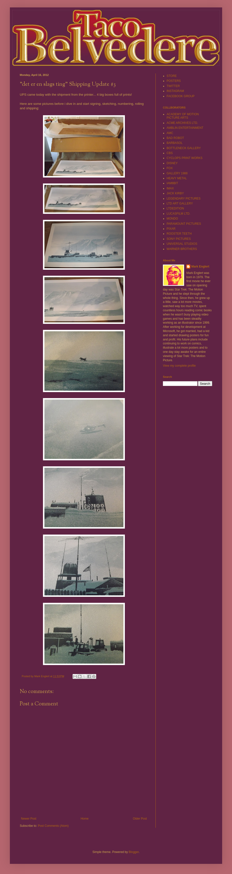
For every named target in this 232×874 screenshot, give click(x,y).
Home (85, 818)
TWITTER (173, 86)
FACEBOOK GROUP (180, 96)
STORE (172, 76)
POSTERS (174, 81)
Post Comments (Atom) (53, 826)
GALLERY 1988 (177, 173)
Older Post (140, 818)
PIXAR (171, 228)
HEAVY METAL (177, 178)
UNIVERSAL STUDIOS (182, 244)
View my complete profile (179, 365)
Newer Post (28, 818)
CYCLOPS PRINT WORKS (184, 158)
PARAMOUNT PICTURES (184, 223)
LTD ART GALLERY (180, 203)
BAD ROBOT (175, 138)
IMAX (170, 188)
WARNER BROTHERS (182, 249)
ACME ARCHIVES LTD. (182, 123)
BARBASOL (175, 143)
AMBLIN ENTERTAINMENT (185, 128)
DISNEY (172, 163)
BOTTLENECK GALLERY (184, 148)
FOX (170, 168)
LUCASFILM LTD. (178, 213)
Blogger (134, 852)
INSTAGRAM (175, 91)
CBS (170, 153)
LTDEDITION (175, 208)
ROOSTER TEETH (179, 233)
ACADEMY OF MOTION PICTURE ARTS (183, 115)
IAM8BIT (172, 183)
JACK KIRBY (175, 193)
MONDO (172, 218)
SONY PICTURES (179, 239)
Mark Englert (200, 266)
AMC (170, 133)
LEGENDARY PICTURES (184, 198)
